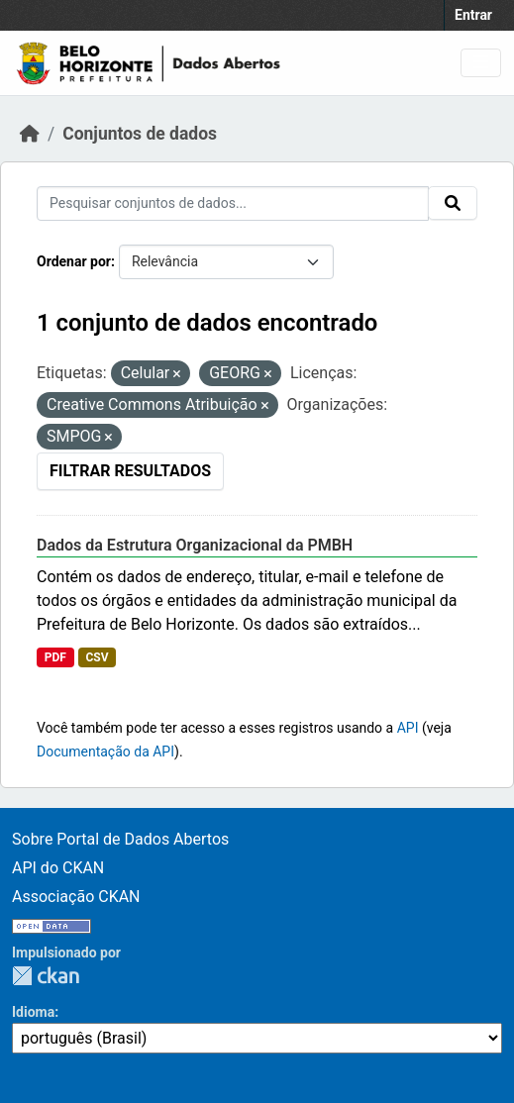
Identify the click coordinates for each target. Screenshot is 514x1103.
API (408, 728)
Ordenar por (74, 261)
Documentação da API (105, 751)
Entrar (473, 15)
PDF (55, 657)
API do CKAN (58, 867)
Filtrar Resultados (130, 470)
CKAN (45, 975)
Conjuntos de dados (139, 134)
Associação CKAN (76, 896)
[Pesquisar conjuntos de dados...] (233, 203)
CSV (96, 657)
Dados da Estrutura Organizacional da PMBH (195, 545)
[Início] (30, 134)
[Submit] (452, 203)
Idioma (33, 1012)
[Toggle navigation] (481, 63)
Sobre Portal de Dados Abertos (120, 839)
